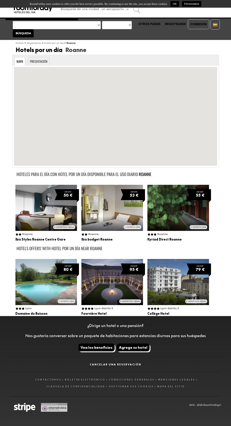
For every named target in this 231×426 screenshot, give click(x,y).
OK (175, 3)
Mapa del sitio (171, 386)
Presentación (39, 61)
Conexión (198, 24)
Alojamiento (34, 43)
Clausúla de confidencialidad (75, 386)
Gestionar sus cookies (131, 386)
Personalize (191, 3)
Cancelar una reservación (115, 364)
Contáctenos (48, 379)
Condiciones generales (131, 379)
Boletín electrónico (85, 379)
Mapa (19, 61)
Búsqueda (23, 33)
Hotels (20, 43)
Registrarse (175, 24)
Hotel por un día (54, 43)
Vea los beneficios (96, 347)
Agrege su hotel (133, 347)
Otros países (149, 24)
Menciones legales (176, 379)
